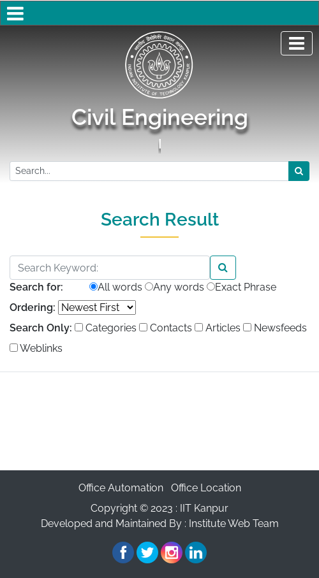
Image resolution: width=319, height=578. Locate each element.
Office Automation (120, 488)
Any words (174, 287)
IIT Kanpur (204, 508)
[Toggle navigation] (297, 43)
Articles (218, 328)
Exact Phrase (241, 287)
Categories (106, 328)
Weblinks (36, 348)
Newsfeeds (275, 328)
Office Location (206, 488)
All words (115, 287)
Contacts (165, 328)
